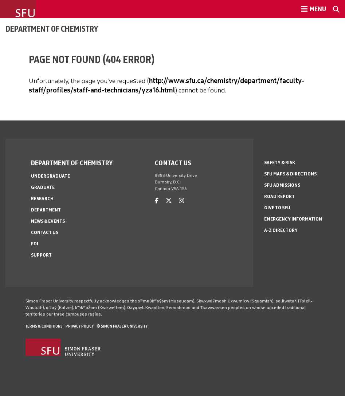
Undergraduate (50, 176)
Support (41, 255)
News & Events (48, 221)
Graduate (43, 187)
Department (46, 210)
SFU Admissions (282, 185)
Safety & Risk (279, 162)
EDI (34, 244)
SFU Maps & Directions (290, 174)
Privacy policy (80, 326)
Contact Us (44, 232)
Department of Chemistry (51, 29)
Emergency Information (293, 219)
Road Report (279, 196)
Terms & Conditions (44, 326)
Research (42, 198)
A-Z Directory (281, 230)
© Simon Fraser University (122, 326)
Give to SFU (277, 208)
